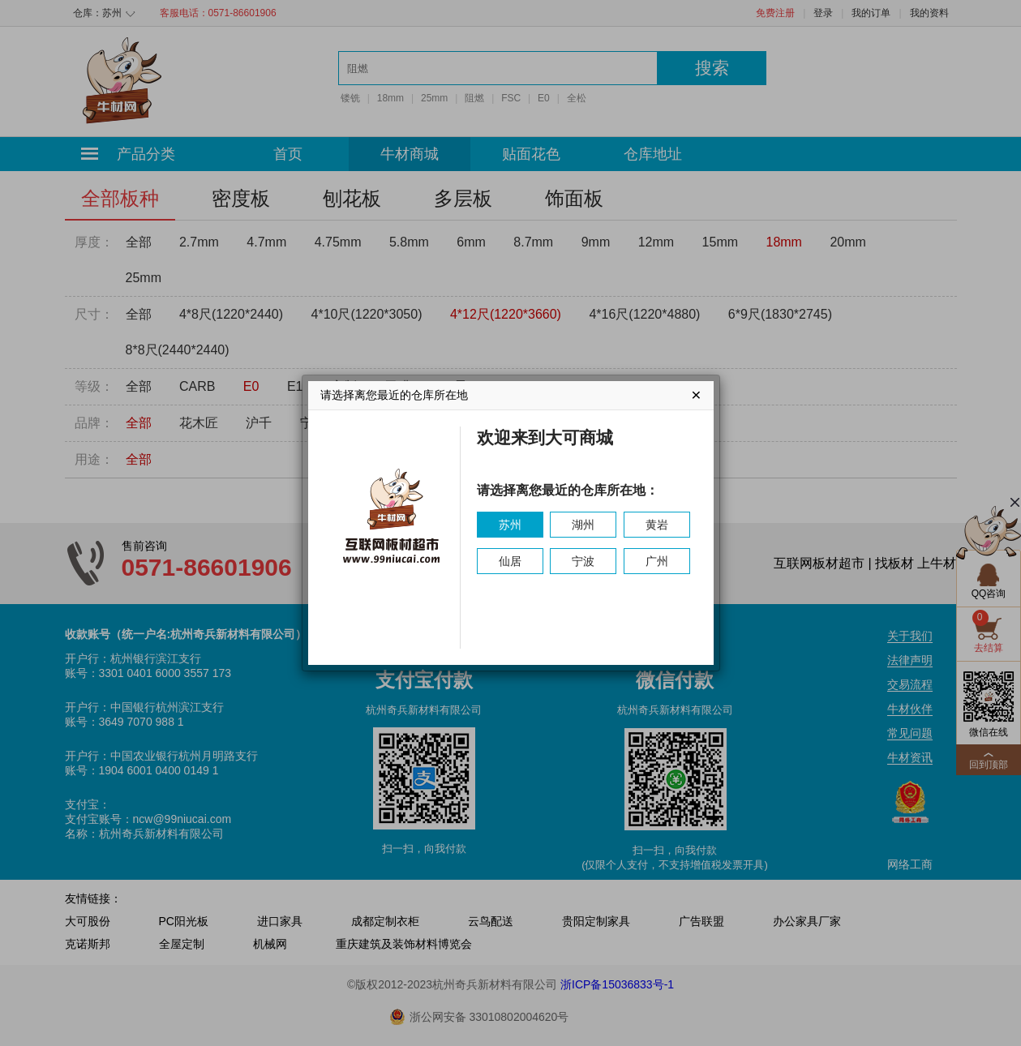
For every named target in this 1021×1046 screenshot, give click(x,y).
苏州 (510, 524)
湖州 (583, 524)
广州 (657, 561)
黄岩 (657, 524)
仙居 (510, 561)
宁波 (583, 561)
